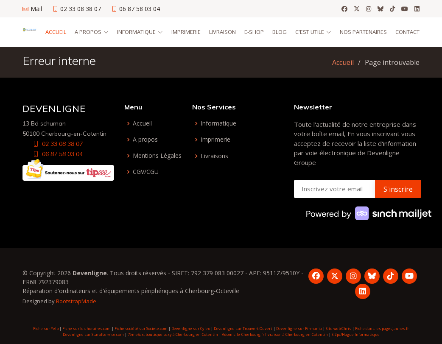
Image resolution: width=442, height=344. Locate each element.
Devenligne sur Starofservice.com (93, 334)
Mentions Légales (157, 156)
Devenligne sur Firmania (299, 328)
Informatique (218, 123)
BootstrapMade (76, 301)
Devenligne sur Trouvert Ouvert (243, 328)
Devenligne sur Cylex (190, 328)
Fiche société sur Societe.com (141, 328)
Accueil (55, 32)
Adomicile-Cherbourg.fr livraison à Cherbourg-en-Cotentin (275, 334)
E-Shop (254, 32)
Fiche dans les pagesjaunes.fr (382, 328)
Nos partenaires (363, 32)
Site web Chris (338, 328)
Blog (279, 32)
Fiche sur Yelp (46, 328)
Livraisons (214, 156)
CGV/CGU (146, 172)
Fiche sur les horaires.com (86, 328)
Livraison (222, 32)
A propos (145, 140)
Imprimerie (186, 32)
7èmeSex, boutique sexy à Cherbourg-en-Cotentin (173, 334)
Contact (407, 32)
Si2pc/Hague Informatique (356, 334)
